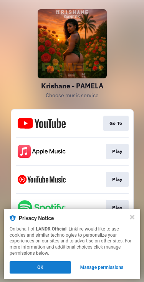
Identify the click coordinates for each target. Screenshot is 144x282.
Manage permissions (102, 267)
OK (40, 267)
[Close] (132, 217)
